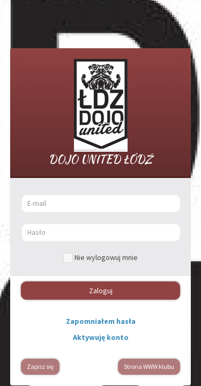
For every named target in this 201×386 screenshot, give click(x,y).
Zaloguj (101, 290)
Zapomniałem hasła (101, 321)
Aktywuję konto (101, 337)
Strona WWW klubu (149, 366)
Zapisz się (40, 366)
